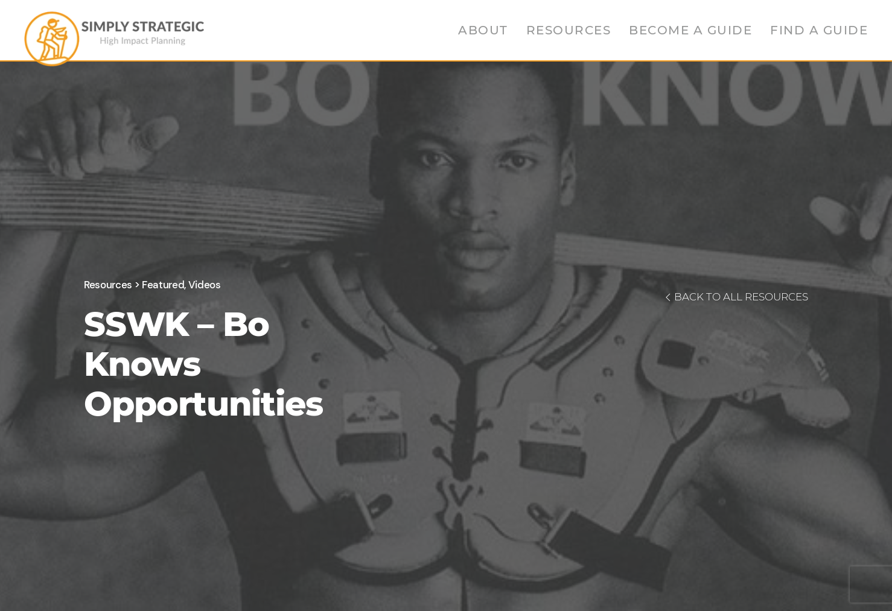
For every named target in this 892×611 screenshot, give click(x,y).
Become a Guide (690, 30)
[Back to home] (114, 36)
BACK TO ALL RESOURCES (735, 297)
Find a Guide (819, 30)
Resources (568, 30)
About (483, 30)
